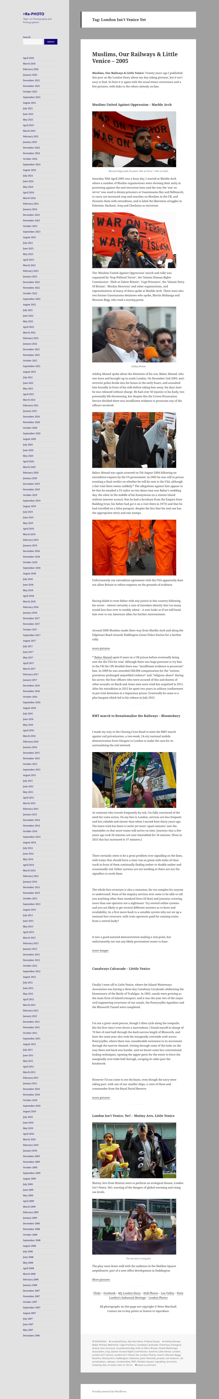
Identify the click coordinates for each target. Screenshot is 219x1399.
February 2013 (30, 943)
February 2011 (30, 1077)
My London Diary (129, 1293)
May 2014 (28, 859)
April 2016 (28, 730)
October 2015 (30, 764)
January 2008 (30, 1285)
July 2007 (28, 1318)
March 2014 (29, 870)
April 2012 (28, 999)
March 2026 (29, 63)
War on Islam (110, 1365)
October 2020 (30, 427)
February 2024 (30, 203)
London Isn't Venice (102, 1354)
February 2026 (30, 69)
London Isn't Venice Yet (126, 1354)
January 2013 (30, 948)
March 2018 (29, 601)
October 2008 (30, 1234)
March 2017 (29, 668)
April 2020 (28, 461)
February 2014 (30, 876)
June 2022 (28, 315)
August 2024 (29, 170)
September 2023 (31, 231)
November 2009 (31, 1161)
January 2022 (30, 343)
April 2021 (28, 394)
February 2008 (30, 1279)
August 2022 (29, 304)
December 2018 (31, 551)
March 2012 (29, 1004)
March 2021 (29, 399)
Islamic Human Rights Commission (129, 1351)
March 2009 (29, 1206)
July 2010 (28, 1117)
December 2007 (31, 1290)
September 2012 (31, 971)
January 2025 (30, 142)
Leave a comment (146, 1365)
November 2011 (31, 1027)
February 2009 (30, 1212)
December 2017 (31, 618)
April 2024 (28, 192)
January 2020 (30, 478)
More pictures (101, 1279)
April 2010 (28, 1133)
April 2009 (28, 1201)
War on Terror (125, 1365)
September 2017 (31, 635)
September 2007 (31, 1307)
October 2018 (30, 562)
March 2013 (29, 937)
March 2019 (29, 534)
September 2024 (31, 164)
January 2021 (30, 411)
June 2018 (28, 584)
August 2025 (29, 102)
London (176, 1351)
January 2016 (30, 747)
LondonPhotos (119, 1341)
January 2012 (30, 1016)
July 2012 (28, 982)
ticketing (96, 1365)
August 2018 (29, 573)
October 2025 (30, 91)
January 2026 (30, 74)
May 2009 (28, 1195)
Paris (180, 1293)
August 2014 (29, 842)
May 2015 (28, 792)
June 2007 (28, 1324)
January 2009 (30, 1217)
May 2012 (28, 993)
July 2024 (28, 175)
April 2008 (28, 1268)
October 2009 (30, 1167)
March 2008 (29, 1273)
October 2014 (30, 831)
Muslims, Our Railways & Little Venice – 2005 (135, 57)
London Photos (158, 1297)
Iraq (108, 1351)
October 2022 (30, 293)
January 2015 (30, 814)
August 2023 (29, 237)
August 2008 (29, 1245)
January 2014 (30, 881)
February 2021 (30, 405)
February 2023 (30, 270)
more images (100, 950)
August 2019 (29, 506)
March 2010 (29, 1139)
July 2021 (28, 377)
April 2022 (28, 326)
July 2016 (28, 713)
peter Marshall (148, 1358)
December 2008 (31, 1223)
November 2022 (31, 287)
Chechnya (164, 1344)
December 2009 (31, 1156)
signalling (160, 1361)
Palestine (134, 1358)
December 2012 (31, 954)
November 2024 (31, 153)
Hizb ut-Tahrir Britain (147, 1348)
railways (111, 1361)
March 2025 (29, 130)
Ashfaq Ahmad (172, 1341)
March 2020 (29, 467)
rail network (172, 1358)
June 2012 (28, 988)
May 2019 (28, 523)
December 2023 (31, 214)
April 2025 (28, 125)
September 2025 (31, 97)
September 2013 (31, 904)
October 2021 (30, 360)
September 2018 (31, 567)
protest (161, 1358)
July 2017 (28, 646)
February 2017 (30, 674)
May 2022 (28, 321)
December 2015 (31, 752)
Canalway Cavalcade (147, 1344)
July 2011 (28, 1049)
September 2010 (31, 1105)
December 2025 (31, 80)
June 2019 (28, 517)
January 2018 (30, 612)
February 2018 (30, 607)
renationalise (123, 1361)
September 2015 (31, 769)
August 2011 (29, 1044)
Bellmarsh (113, 1344)
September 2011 (31, 1038)
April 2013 (28, 932)
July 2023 (28, 242)
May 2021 (28, 388)
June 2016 (28, 719)
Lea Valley (167, 1293)
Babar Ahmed (103, 657)
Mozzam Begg (172, 1354)
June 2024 (28, 181)
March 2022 (29, 332)
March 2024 (29, 198)
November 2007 (31, 1296)
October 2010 (30, 1100)
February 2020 (30, 472)
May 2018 (28, 590)
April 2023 (28, 259)
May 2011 (28, 1061)
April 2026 (28, 58)
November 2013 (31, 892)
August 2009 (29, 1178)
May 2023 (28, 254)
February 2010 (30, 1145)
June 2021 (28, 383)
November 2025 (31, 86)
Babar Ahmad (99, 1344)
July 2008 (28, 1251)
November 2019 (31, 489)
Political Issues (152, 1341)
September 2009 (31, 1173)
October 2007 (30, 1301)
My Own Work (135, 1341)
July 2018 (28, 579)
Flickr (97, 1293)
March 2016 (29, 736)
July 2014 (28, 848)
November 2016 (31, 691)
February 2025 (30, 136)
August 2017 (29, 640)
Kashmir (153, 1351)
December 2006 (31, 1335)
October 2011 (30, 1033)
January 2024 (30, 209)
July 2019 (28, 511)
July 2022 (28, 310)
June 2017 (28, 651)
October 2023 (30, 226)
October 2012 (30, 965)
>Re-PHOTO (33, 13)
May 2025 (28, 119)
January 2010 (30, 1150)
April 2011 (28, 1066)
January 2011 (30, 1083)
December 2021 (31, 349)
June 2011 (28, 1055)
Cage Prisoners (128, 1344)
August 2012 (29, 976)
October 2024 (30, 158)
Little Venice (164, 1351)
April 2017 (28, 663)
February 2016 (30, 741)
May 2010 (28, 1128)
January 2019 (30, 545)
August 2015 (29, 775)
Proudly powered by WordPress (109, 1391)
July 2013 (28, 915)
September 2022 (31, 298)
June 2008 (28, 1257)
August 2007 (29, 1313)
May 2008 (28, 1262)
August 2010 (29, 1111)
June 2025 (28, 114)
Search (27, 37)
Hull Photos (150, 1293)
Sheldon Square (145, 1361)
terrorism (171, 1361)
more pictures (101, 648)
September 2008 (31, 1240)
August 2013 (29, 909)
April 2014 (28, 864)
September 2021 (31, 366)
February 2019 (30, 539)
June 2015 (28, 786)
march (160, 1354)
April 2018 (28, 595)
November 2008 (31, 1229)
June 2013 (28, 920)
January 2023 (30, 276)
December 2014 (31, 820)
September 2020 (31, 433)
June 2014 (28, 853)
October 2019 (30, 495)
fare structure (107, 1348)
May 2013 (28, 926)
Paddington (122, 1358)
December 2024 (31, 147)
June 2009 (28, 1189)
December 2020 (31, 416)
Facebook (109, 1293)
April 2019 (28, 528)
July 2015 (28, 780)
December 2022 (31, 282)
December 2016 (31, 685)
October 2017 (30, 629)
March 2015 (29, 803)
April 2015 (28, 797)
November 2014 (31, 825)
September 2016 (31, 702)
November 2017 (31, 623)
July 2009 (28, 1184)
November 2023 (31, 220)
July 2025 (28, 108)
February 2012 (30, 1010)
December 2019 (31, 483)
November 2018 (31, 556)
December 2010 (31, 1089)
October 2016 (30, 696)
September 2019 (31, 500)
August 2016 (29, 708)
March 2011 (29, 1072)
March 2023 (29, 265)
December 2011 (31, 1021)
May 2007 (28, 1329)
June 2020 (28, 450)
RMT (133, 1361)
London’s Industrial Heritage (127, 1297)
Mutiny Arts (108, 1358)
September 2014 (31, 836)
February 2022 (30, 338)
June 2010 (28, 1122)
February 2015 (30, 808)
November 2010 (31, 1094)
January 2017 (30, 679)
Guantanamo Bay (125, 1348)
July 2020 (28, 444)
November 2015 (31, 758)
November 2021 (31, 355)
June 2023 (28, 248)
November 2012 (31, 960)
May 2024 (28, 186)
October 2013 (30, 898)
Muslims (96, 1358)
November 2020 (31, 422)
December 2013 (31, 887)
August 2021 (29, 371)
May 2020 (28, 455)
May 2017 (28, 657)
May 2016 (28, 724)
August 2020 (29, 439)
